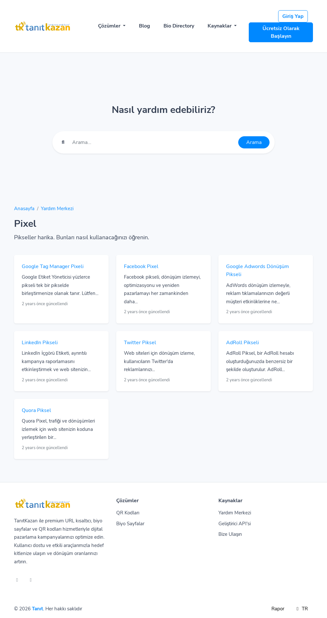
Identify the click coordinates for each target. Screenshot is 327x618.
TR (301, 609)
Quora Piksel (36, 410)
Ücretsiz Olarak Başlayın (281, 32)
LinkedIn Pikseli (40, 342)
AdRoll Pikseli (242, 342)
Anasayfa (24, 208)
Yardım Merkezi (57, 208)
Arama (254, 142)
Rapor (277, 609)
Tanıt (37, 609)
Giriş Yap (293, 16)
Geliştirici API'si (234, 523)
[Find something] (153, 142)
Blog (144, 25)
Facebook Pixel (141, 266)
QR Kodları (127, 513)
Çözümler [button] (110, 25)
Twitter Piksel (140, 342)
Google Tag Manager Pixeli (53, 266)
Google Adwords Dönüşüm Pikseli (257, 270)
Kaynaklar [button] (220, 25)
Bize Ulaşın (230, 534)
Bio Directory (179, 25)
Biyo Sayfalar (130, 523)
